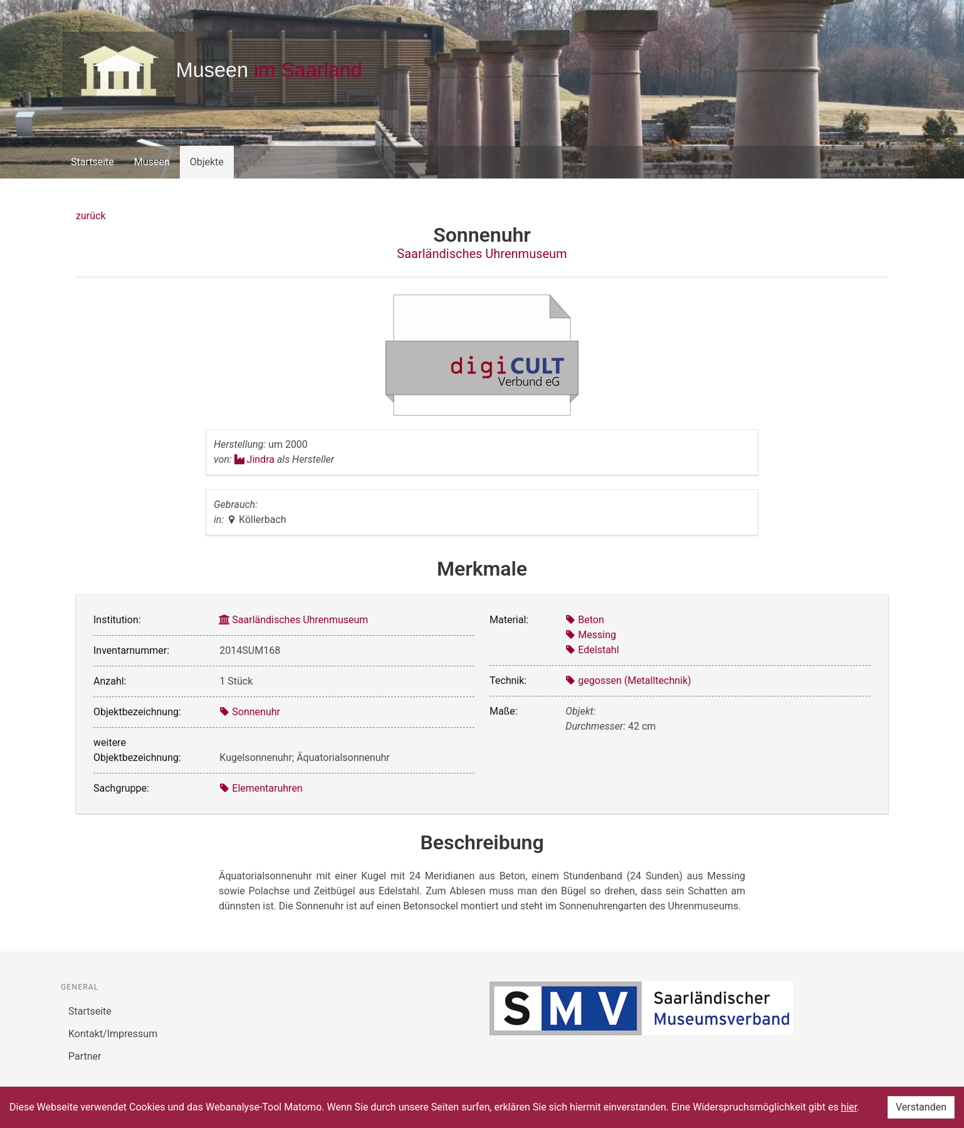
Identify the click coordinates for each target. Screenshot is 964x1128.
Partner (85, 1056)
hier (849, 1107)
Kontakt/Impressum (112, 1034)
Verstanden (921, 1107)
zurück (90, 216)
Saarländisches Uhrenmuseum (482, 253)
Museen (152, 162)
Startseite (92, 162)
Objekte (207, 162)
